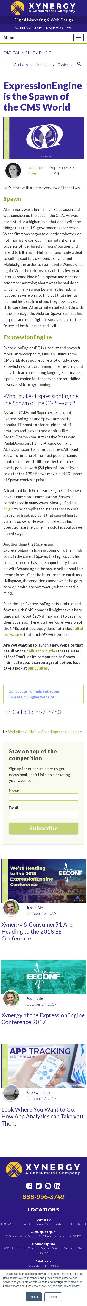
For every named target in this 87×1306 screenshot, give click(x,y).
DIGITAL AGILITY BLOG (27, 52)
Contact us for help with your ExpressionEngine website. (34, 693)
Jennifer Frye (24, 170)
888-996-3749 (30, 28)
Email (13, 807)
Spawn (12, 198)
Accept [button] (34, 1296)
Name (14, 790)
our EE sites (38, 667)
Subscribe (43, 827)
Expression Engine (66, 731)
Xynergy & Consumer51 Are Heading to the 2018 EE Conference (36, 930)
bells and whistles (41, 650)
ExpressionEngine (27, 336)
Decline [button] (52, 1296)
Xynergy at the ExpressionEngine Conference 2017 (43, 1018)
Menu (8, 37)
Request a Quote (59, 28)
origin (8, 508)
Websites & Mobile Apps (28, 731)
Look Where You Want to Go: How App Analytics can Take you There (42, 1115)
